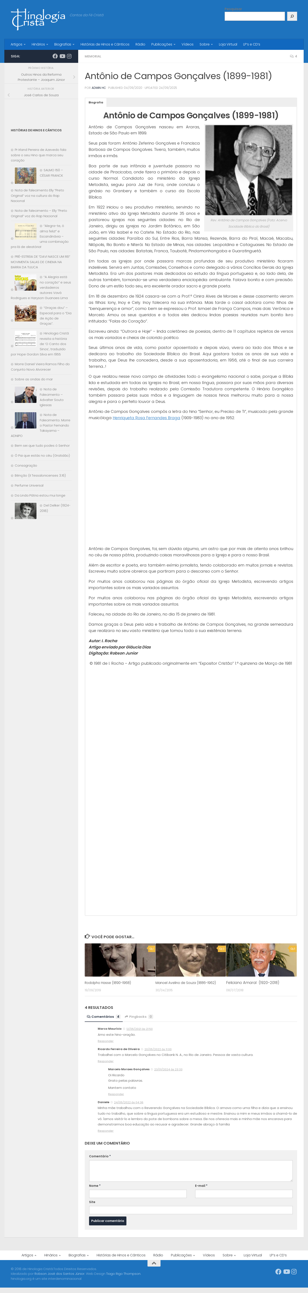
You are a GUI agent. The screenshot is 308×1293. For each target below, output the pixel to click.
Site (92, 1207)
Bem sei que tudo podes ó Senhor (42, 445)
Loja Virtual (228, 44)
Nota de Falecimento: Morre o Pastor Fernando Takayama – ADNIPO (40, 425)
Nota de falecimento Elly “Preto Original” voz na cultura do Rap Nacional (37, 195)
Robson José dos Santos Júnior (59, 1279)
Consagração (26, 465)
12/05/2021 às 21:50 (139, 1034)
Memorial (94, 56)
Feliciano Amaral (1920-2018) (252, 982)
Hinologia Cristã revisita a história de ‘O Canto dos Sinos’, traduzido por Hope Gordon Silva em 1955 (40, 344)
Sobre (205, 44)
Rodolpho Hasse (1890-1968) (110, 982)
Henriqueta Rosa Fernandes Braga (146, 417)
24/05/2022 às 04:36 (128, 1108)
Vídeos (188, 44)
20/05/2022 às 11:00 (158, 1054)
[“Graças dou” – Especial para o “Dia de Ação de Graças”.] (23, 314)
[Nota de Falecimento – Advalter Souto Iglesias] (23, 396)
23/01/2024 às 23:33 (168, 1075)
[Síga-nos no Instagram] (69, 56)
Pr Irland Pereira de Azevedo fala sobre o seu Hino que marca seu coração (38, 155)
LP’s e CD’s (251, 44)
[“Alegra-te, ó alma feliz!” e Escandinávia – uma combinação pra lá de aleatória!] (23, 232)
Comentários (104, 1021)
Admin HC (99, 88)
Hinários (38, 44)
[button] (95, 102)
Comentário (100, 1161)
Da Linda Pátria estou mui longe (40, 495)
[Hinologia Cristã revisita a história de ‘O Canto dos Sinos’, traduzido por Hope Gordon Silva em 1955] (23, 340)
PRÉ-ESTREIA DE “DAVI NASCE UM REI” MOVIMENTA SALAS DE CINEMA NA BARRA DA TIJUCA (40, 261)
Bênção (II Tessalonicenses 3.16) (40, 475)
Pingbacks (141, 1021)
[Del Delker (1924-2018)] (23, 512)
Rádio (140, 44)
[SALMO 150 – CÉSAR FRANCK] (23, 177)
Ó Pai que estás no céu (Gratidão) (42, 455)
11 (293, 948)
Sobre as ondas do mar (34, 379)
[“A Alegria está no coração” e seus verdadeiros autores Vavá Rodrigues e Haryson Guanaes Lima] (23, 283)
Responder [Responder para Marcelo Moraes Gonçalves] (116, 1100)
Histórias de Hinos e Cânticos (105, 44)
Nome (95, 1191)
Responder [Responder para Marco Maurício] (106, 1046)
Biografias (62, 44)
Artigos (16, 44)
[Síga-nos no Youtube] (62, 56)
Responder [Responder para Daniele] (106, 1136)
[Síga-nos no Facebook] (55, 56)
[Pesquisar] (292, 16)
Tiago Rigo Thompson (123, 1279)
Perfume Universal (29, 485)
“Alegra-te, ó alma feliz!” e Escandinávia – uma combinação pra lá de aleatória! (40, 236)
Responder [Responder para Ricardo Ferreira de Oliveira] (106, 1067)
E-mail (201, 1191)
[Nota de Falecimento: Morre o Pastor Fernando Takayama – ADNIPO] (23, 421)
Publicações (161, 44)
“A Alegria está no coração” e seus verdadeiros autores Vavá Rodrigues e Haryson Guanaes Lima (41, 287)
